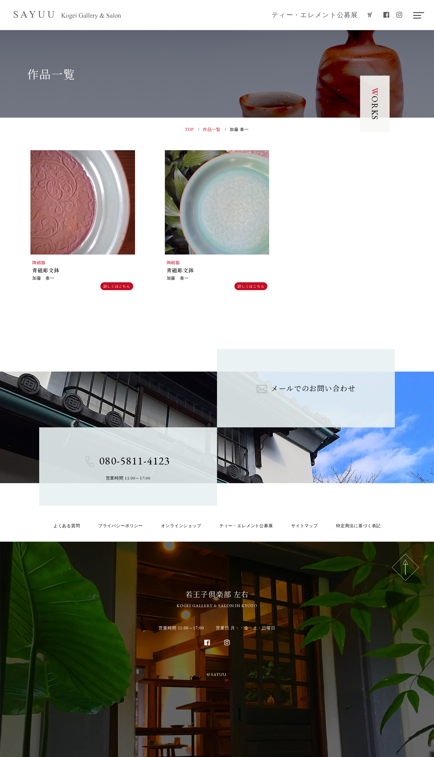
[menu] (417, 15)
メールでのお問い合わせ (305, 388)
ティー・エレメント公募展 (315, 15)
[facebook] (386, 15)
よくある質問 (66, 526)
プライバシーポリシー (120, 526)
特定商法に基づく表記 (358, 526)
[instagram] (399, 15)
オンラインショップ (181, 526)
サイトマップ (304, 526)
